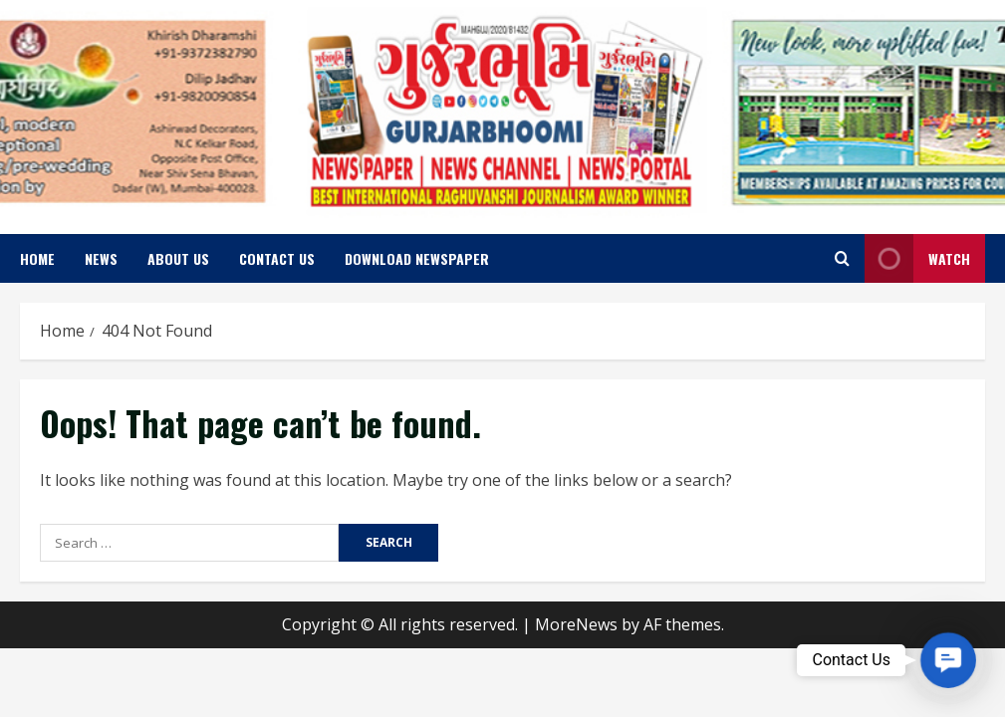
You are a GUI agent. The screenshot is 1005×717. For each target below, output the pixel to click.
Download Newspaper (417, 258)
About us (178, 258)
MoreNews (576, 624)
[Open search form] (842, 258)
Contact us (277, 258)
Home (37, 258)
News (101, 258)
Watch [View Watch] (917, 258)
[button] (947, 659)
